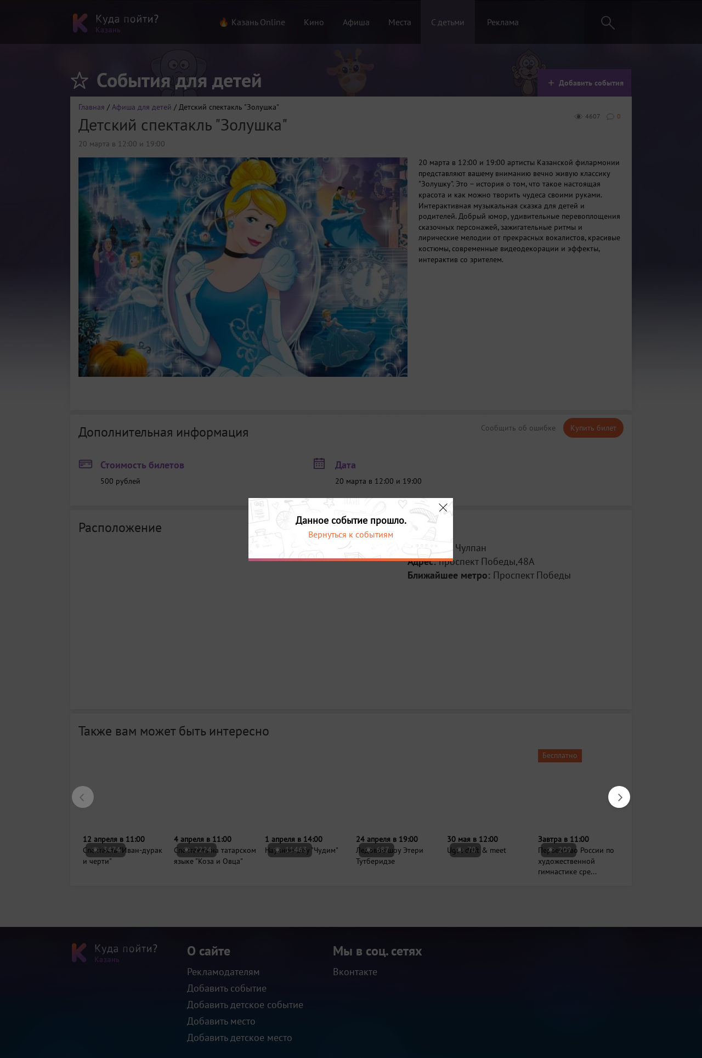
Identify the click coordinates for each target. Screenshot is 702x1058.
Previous (77, 791)
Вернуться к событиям (350, 534)
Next (613, 791)
